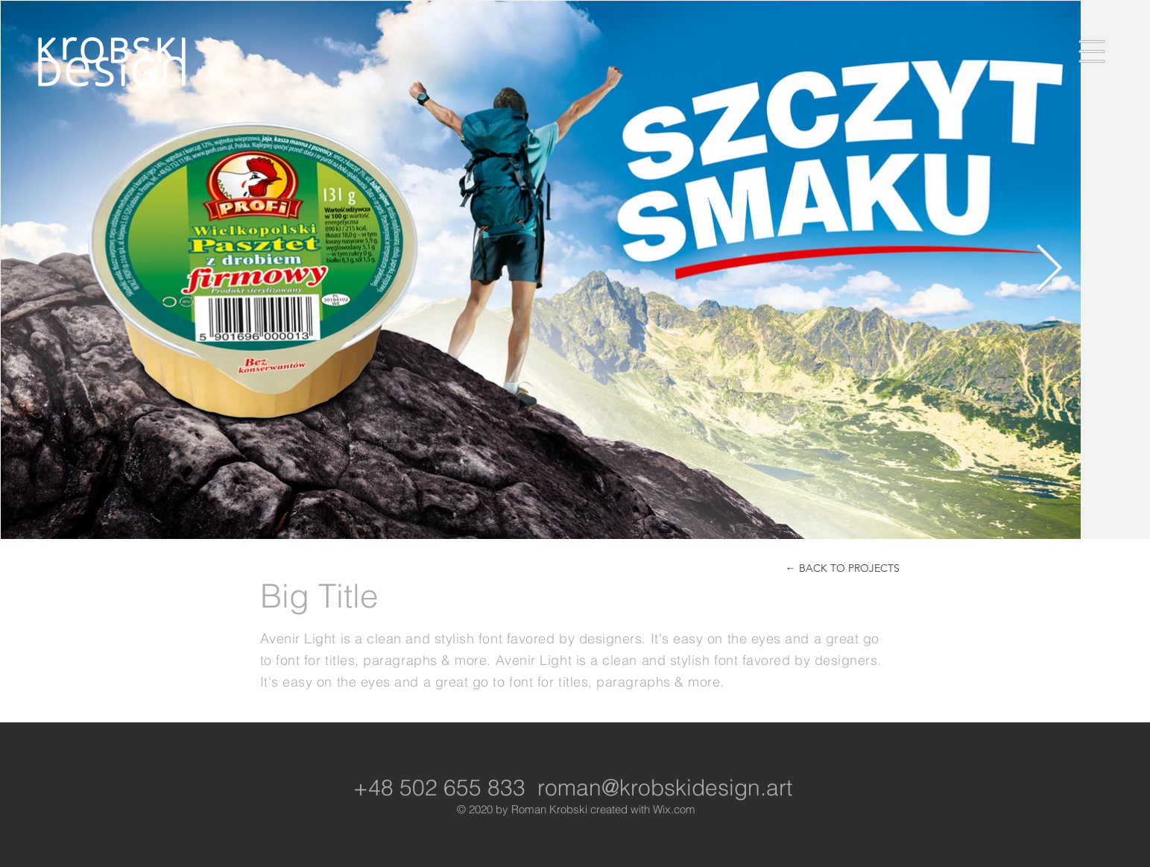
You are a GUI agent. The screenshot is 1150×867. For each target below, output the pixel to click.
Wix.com (674, 809)
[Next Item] (1049, 269)
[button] (1092, 52)
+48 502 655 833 (439, 787)
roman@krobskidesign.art (664, 787)
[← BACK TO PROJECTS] (843, 568)
